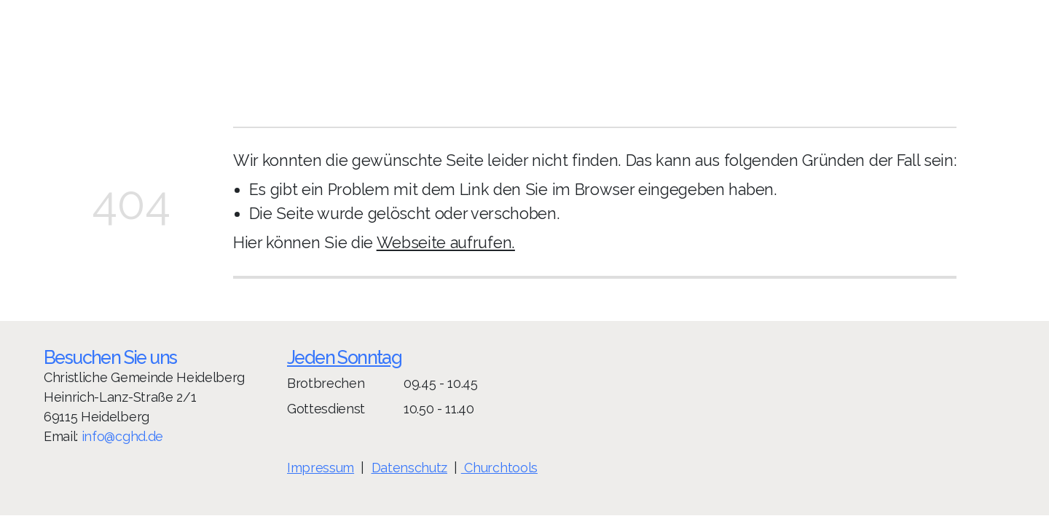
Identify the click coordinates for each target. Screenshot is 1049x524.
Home (586, 42)
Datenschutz (409, 467)
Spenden (762, 42)
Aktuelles (832, 42)
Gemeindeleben (669, 42)
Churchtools (498, 467)
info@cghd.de (122, 435)
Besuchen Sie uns (110, 357)
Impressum (320, 467)
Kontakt (899, 42)
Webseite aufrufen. (446, 243)
